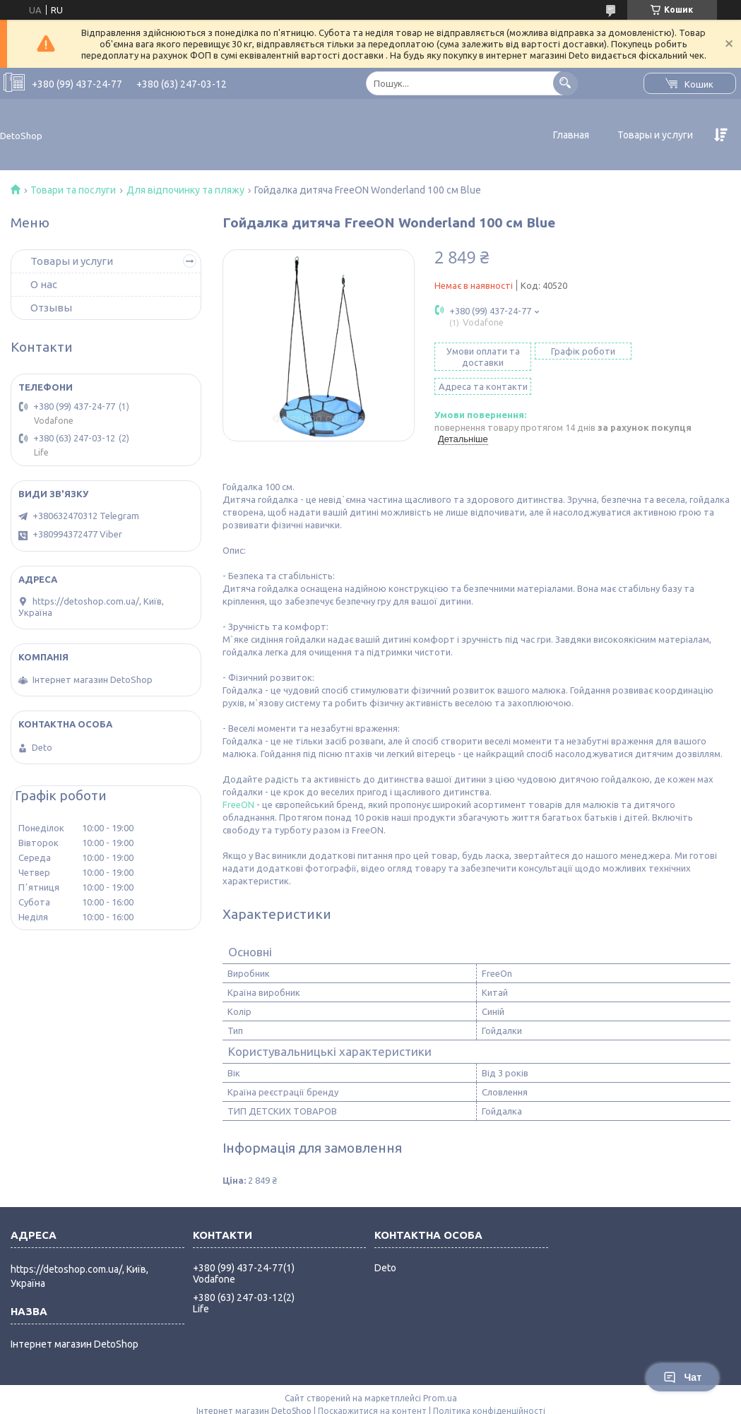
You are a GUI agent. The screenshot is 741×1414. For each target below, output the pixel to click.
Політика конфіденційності (489, 1400)
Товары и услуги (655, 135)
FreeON (238, 794)
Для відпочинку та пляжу (185, 190)
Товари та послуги (73, 190)
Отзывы (51, 308)
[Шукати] (565, 83)
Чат (682, 1377)
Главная (571, 135)
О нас (43, 284)
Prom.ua (440, 1387)
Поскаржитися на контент (372, 1400)
